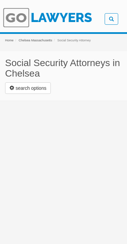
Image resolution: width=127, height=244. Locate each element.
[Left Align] (28, 88)
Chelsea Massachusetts (35, 40)
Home (9, 40)
